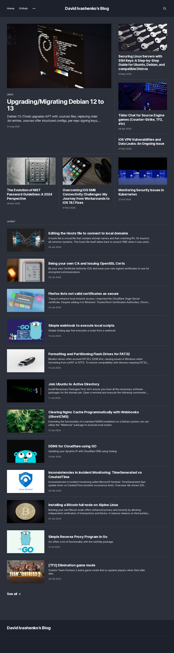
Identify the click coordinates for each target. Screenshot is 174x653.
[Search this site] (164, 8)
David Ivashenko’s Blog (87, 8)
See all (14, 594)
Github (23, 8)
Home (10, 8)
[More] (34, 8)
